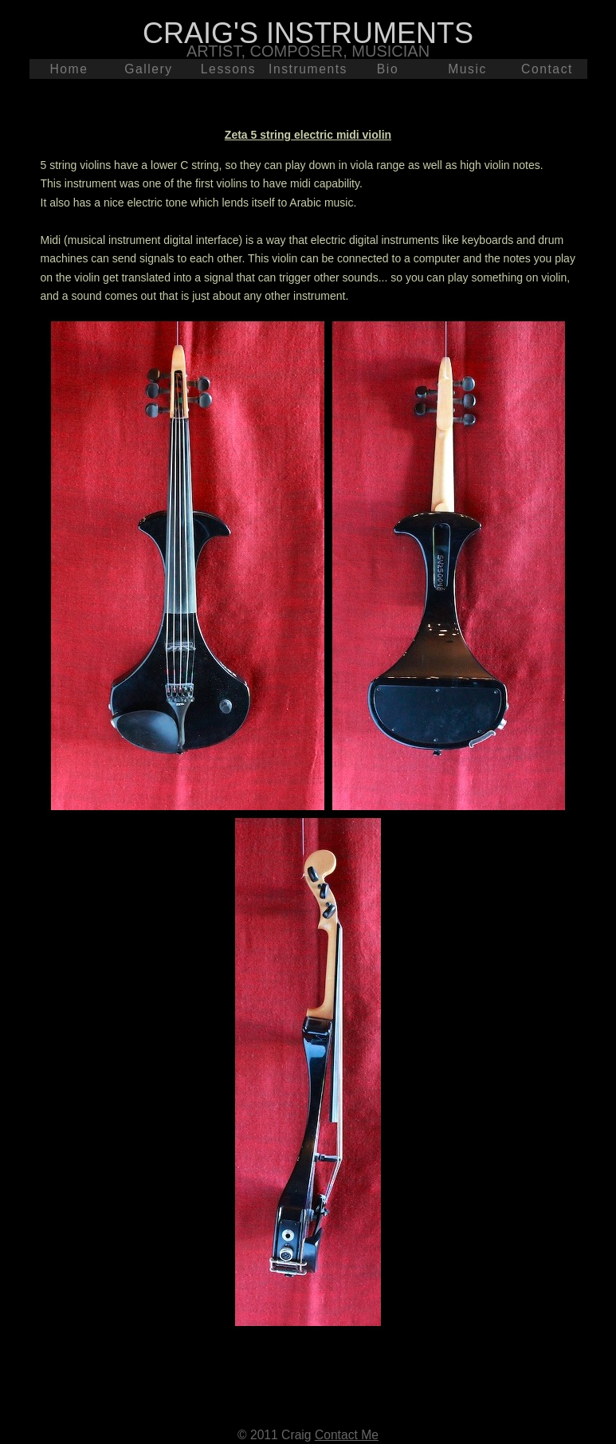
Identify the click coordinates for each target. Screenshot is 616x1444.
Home (68, 69)
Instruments (308, 69)
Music (467, 69)
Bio (387, 69)
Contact (547, 69)
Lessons (228, 69)
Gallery (148, 69)
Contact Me (347, 1435)
